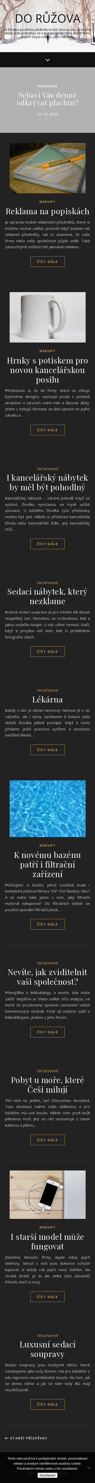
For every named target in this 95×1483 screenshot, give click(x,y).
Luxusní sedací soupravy (48, 1349)
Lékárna (47, 699)
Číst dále (47, 261)
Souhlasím (47, 1475)
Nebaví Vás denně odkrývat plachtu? (48, 98)
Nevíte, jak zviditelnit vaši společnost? (47, 976)
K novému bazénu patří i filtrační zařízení (47, 864)
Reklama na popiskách (48, 210)
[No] (88, 1467)
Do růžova (47, 18)
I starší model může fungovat (47, 1241)
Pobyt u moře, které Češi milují (47, 1084)
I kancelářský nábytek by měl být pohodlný (47, 482)
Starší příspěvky (26, 1438)
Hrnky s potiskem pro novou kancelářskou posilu (47, 370)
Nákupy (47, 202)
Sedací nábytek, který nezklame (47, 596)
